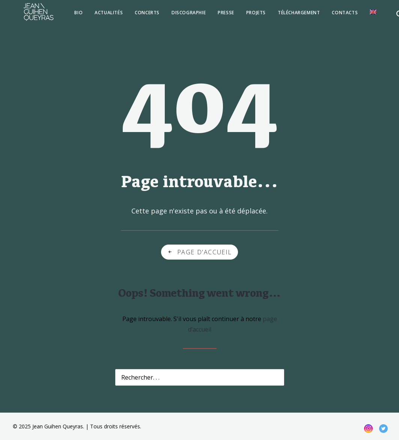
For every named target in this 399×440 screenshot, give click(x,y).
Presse (212, 15)
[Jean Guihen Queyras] (32, 15)
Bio (65, 15)
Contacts (331, 15)
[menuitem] (65, 16)
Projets (242, 15)
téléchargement (285, 15)
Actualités (95, 15)
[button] (376, 15)
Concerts (133, 15)
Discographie (175, 15)
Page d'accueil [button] (199, 252)
